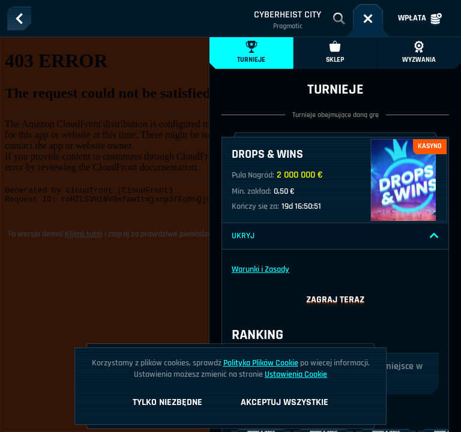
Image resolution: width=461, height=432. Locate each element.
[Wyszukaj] (339, 18)
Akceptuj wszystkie (284, 402)
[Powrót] (19, 19)
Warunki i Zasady (260, 269)
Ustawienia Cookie (296, 374)
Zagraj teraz (335, 299)
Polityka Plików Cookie (260, 363)
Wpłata (420, 19)
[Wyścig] (368, 18)
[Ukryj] (434, 236)
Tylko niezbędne (167, 402)
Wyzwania (419, 52)
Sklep (335, 52)
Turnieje (251, 52)
